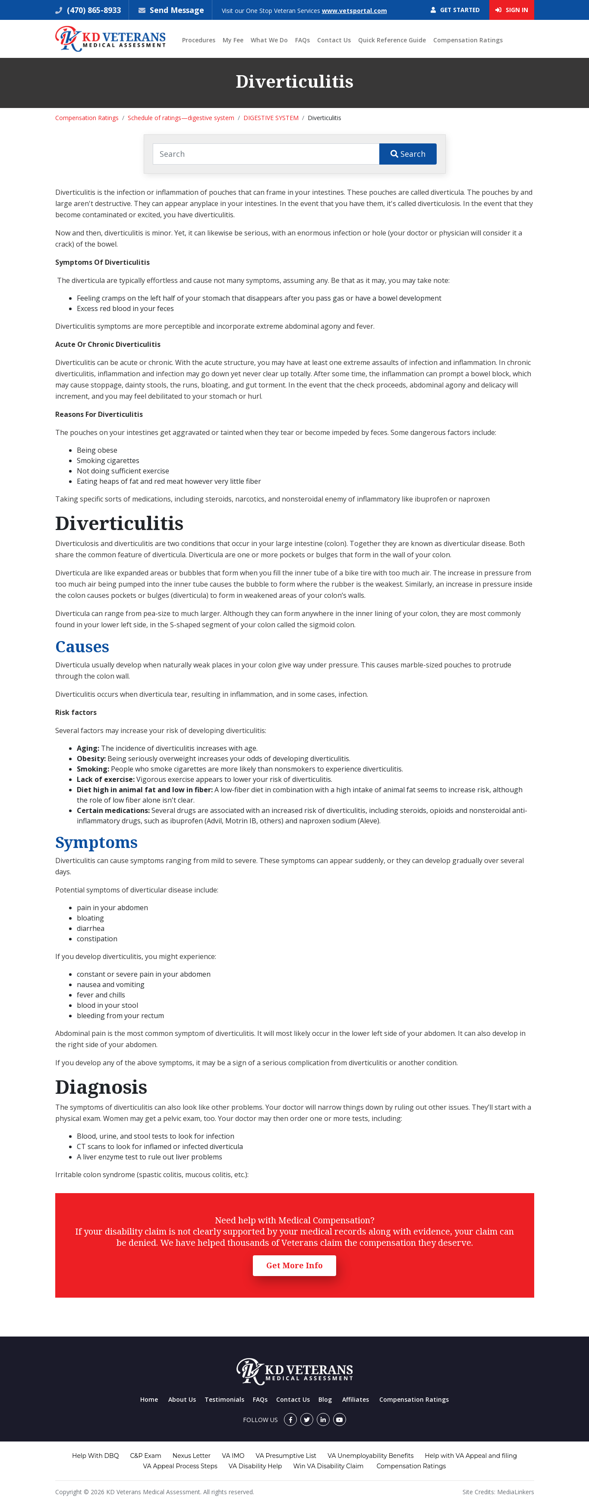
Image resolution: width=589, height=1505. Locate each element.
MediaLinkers (515, 1492)
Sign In (511, 10)
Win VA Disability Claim (328, 1466)
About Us (182, 1399)
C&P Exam (145, 1456)
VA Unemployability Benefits (370, 1456)
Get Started (454, 10)
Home (149, 1399)
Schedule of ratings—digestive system (181, 118)
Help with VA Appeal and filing (471, 1456)
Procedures (198, 40)
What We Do (269, 40)
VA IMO (233, 1456)
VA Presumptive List (286, 1456)
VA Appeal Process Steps (180, 1466)
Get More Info (294, 1266)
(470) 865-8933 (93, 10)
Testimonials (224, 1399)
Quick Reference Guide (392, 40)
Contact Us (334, 40)
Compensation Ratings (468, 40)
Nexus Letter (192, 1456)
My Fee (233, 40)
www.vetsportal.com (355, 10)
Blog (325, 1399)
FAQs (302, 40)
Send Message (177, 10)
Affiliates (355, 1399)
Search (408, 154)
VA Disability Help (255, 1466)
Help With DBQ (95, 1456)
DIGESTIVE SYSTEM (271, 118)
